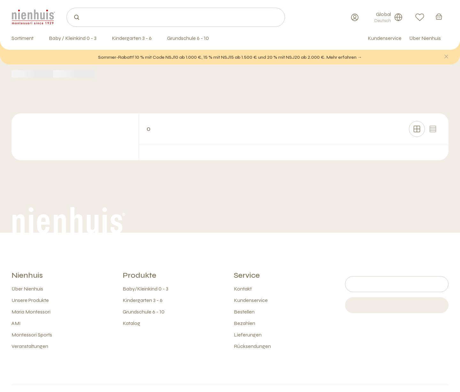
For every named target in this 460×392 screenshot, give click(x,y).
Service (247, 275)
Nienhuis (27, 275)
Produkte (139, 275)
